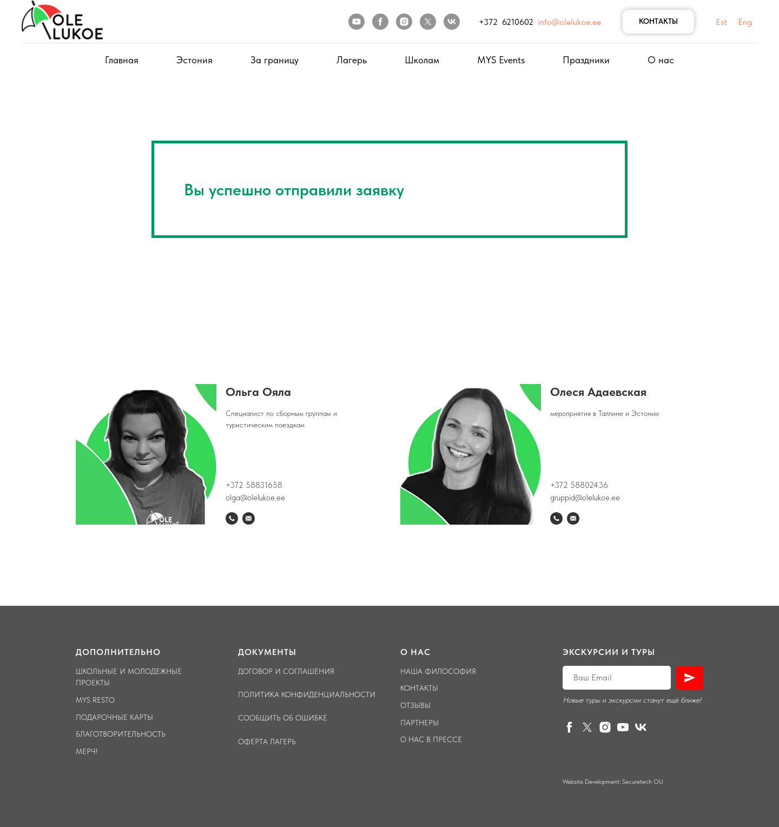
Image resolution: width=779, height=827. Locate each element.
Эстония (194, 59)
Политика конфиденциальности (306, 694)
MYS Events (501, 59)
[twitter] (428, 22)
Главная (121, 59)
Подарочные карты (114, 717)
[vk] (452, 22)
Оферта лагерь (267, 741)
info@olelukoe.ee (569, 22)
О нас (661, 59)
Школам (422, 59)
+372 (560, 485)
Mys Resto (95, 700)
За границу (274, 59)
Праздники (586, 59)
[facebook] (380, 22)
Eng (745, 22)
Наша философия (438, 671)
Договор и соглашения (286, 671)
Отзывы (415, 705)
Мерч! (86, 751)
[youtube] (356, 22)
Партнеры (419, 722)
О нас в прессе (431, 739)
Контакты (419, 688)
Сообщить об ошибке (282, 717)
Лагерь (351, 59)
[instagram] (404, 22)
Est (721, 22)
